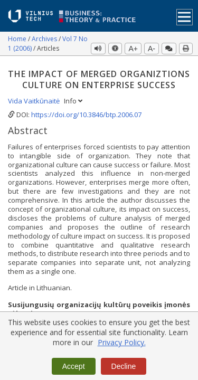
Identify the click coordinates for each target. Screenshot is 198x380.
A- (151, 48)
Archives (45, 38)
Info (73, 101)
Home (18, 38)
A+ (133, 48)
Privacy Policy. (122, 342)
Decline (123, 366)
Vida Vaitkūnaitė (34, 101)
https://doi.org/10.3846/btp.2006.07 (86, 114)
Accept (73, 366)
